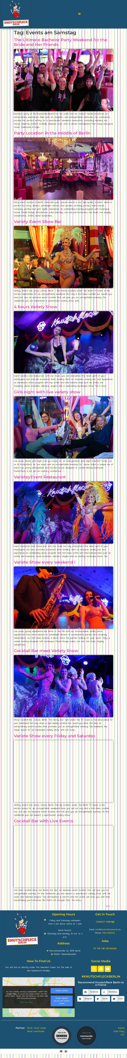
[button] (79, 14)
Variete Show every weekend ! (44, 562)
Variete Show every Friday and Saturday (54, 735)
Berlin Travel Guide (36, 1028)
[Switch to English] (66, 1051)
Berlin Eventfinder (36, 1031)
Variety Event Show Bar (38, 221)
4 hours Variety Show (35, 306)
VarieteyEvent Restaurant (40, 477)
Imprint (121, 1028)
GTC (123, 1035)
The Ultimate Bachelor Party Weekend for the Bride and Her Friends (60, 42)
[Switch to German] (61, 1051)
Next (109, 906)
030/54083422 (108, 933)
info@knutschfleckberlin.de (108, 929)
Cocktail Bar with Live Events (43, 820)
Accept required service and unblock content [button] (62, 1000)
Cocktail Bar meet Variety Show (46, 650)
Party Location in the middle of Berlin (52, 133)
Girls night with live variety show (47, 392)
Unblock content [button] (62, 991)
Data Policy (119, 1031)
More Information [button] (26, 1002)
